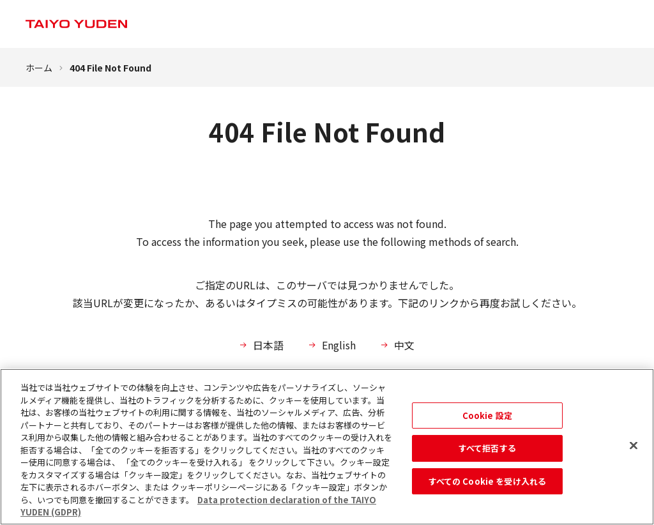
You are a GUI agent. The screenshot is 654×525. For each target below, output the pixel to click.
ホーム (39, 67)
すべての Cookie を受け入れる (487, 481)
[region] (327, 447)
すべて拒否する (487, 448)
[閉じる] (634, 445)
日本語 (268, 345)
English (339, 345)
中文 (404, 345)
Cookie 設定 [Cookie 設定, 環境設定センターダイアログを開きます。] (487, 415)
